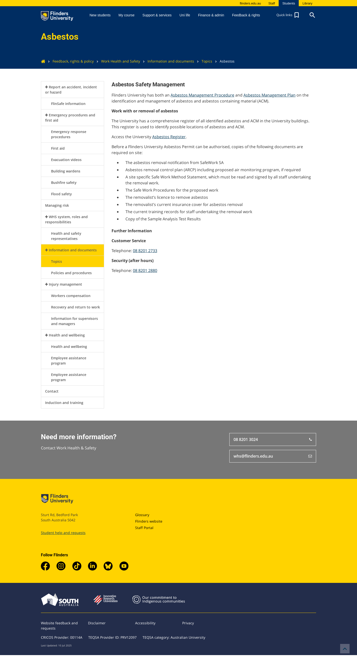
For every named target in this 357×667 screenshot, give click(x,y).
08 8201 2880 (145, 270)
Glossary (142, 514)
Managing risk (57, 205)
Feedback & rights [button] (246, 15)
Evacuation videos (66, 159)
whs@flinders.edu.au (273, 456)
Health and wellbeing (67, 335)
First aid (58, 148)
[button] (288, 15)
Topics (203, 61)
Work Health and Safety (117, 61)
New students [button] (100, 15)
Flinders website (148, 521)
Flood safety (61, 194)
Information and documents (167, 61)
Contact (52, 391)
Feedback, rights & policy (69, 61)
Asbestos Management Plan (269, 95)
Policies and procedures (71, 272)
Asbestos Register (169, 136)
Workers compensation (70, 295)
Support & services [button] (157, 15)
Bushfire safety (64, 182)
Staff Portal (144, 527)
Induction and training (64, 402)
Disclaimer (97, 623)
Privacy (188, 623)
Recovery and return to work (75, 307)
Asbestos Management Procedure (202, 95)
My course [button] (127, 15)
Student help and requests (63, 532)
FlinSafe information (68, 103)
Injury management (65, 284)
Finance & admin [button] (211, 15)
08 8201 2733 (145, 250)
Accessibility (145, 623)
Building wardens (65, 171)
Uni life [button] (184, 15)
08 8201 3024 (273, 439)
